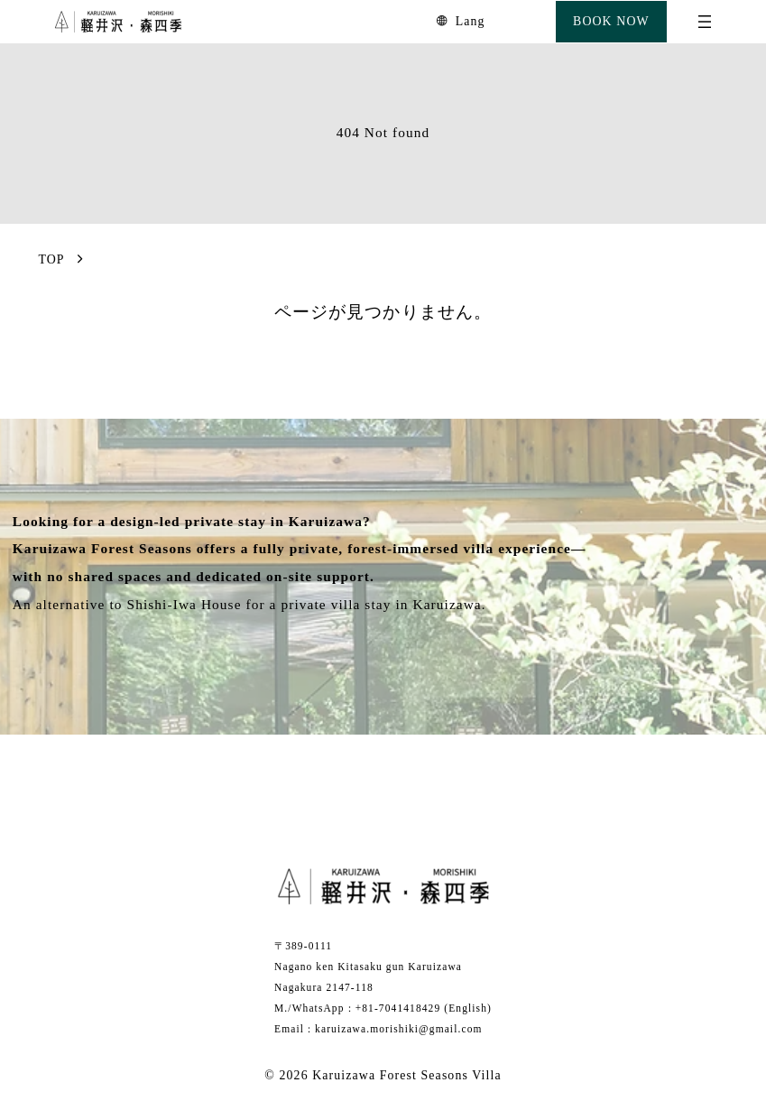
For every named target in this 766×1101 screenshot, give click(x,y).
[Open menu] (704, 21)
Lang (470, 21)
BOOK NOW (611, 21)
